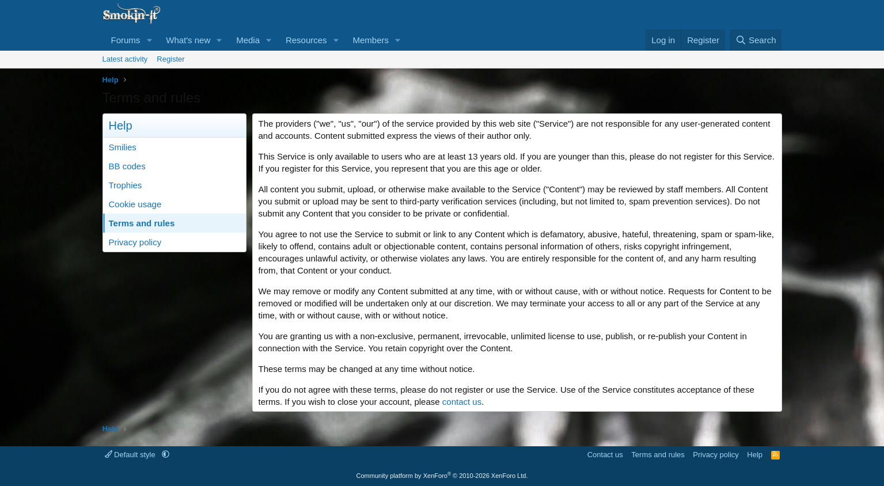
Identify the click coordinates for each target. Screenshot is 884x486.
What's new (188, 40)
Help (754, 454)
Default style (131, 454)
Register (170, 59)
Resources (306, 40)
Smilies (122, 147)
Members (370, 40)
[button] (149, 40)
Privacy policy (135, 242)
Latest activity (125, 59)
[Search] (756, 40)
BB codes (127, 166)
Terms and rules (142, 223)
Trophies (125, 185)
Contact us (605, 454)
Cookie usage (135, 204)
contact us (461, 402)
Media (248, 40)
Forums (126, 40)
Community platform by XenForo (442, 475)
